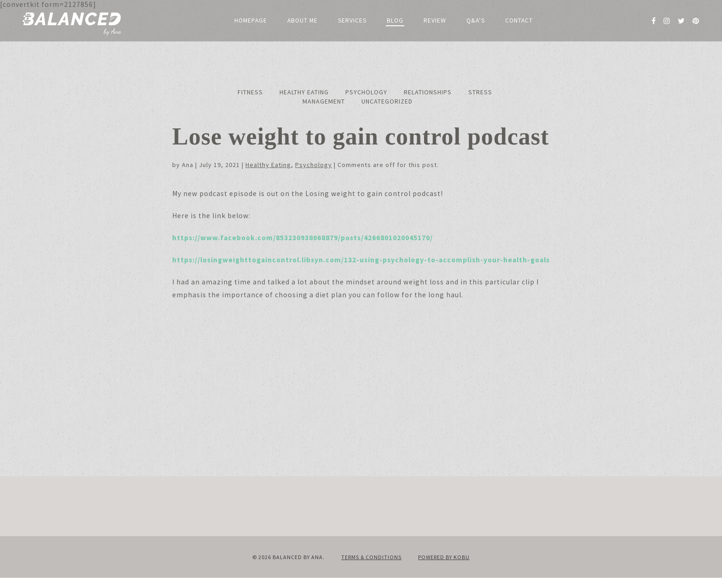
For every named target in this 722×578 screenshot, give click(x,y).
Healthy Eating (304, 92)
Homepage (250, 20)
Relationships (428, 92)
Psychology (366, 92)
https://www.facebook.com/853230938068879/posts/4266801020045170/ (302, 237)
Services (352, 20)
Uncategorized (387, 101)
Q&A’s (475, 20)
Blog (395, 20)
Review (435, 20)
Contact (519, 20)
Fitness (250, 92)
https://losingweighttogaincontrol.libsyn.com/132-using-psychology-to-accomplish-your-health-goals (361, 259)
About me (302, 20)
